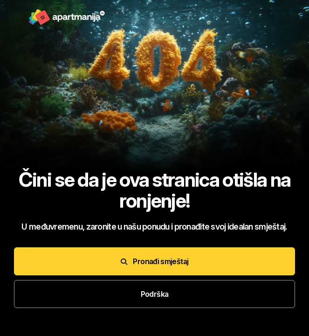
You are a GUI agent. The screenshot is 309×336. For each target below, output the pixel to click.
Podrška (155, 294)
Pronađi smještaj (155, 261)
